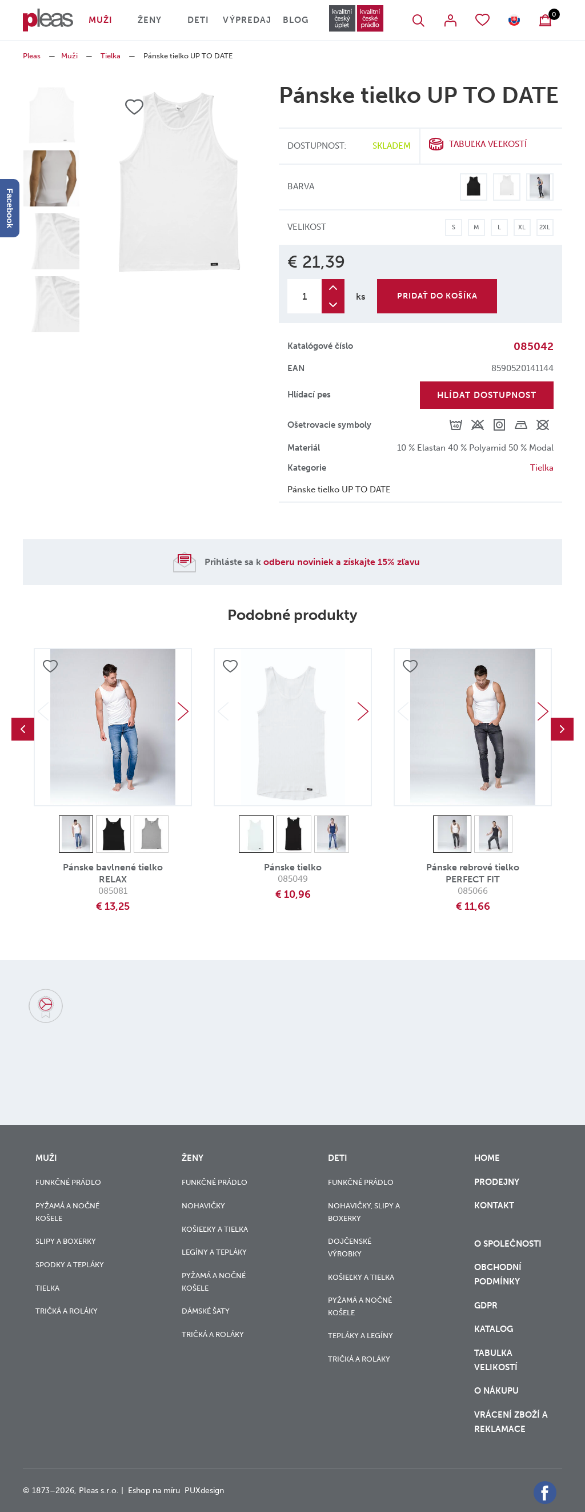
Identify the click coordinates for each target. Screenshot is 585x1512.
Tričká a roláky (66, 1311)
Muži (101, 20)
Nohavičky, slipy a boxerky (364, 1212)
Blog (295, 20)
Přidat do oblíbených (50, 666)
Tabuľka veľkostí (488, 144)
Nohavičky (203, 1205)
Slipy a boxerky (65, 1241)
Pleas (32, 55)
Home (487, 1158)
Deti (198, 20)
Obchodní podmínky (498, 1274)
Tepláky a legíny (360, 1335)
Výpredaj (247, 20)
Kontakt (494, 1212)
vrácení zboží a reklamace (511, 1422)
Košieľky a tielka (215, 1229)
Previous (22, 729)
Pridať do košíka (437, 296)
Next (182, 711)
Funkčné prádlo (68, 1182)
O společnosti (509, 1244)
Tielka (111, 55)
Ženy (150, 20)
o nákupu (496, 1391)
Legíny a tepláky (214, 1252)
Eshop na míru (154, 1490)
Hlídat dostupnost (486, 395)
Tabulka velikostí (497, 1360)
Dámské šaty (206, 1311)
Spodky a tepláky (69, 1264)
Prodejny (496, 1182)
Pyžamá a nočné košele (67, 1212)
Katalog (494, 1329)
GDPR (487, 1305)
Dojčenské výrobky (349, 1247)
